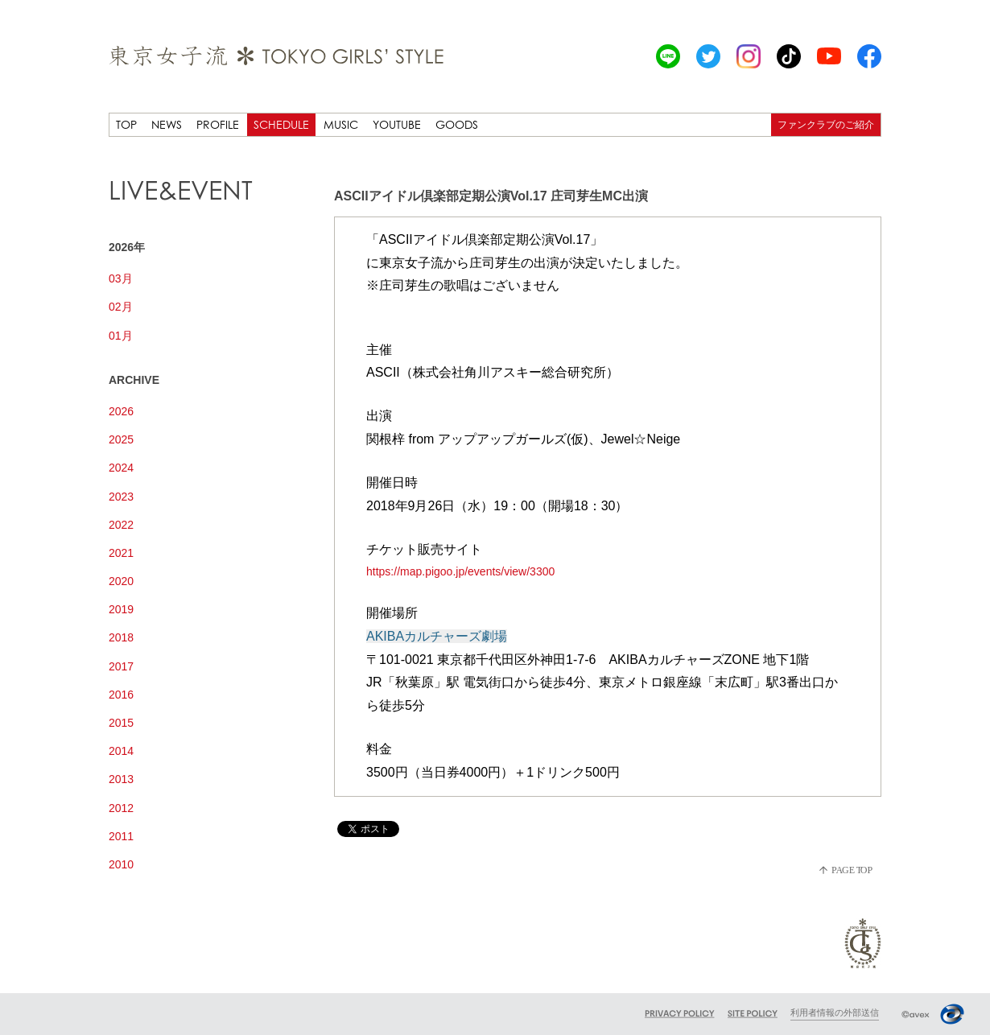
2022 (121, 524)
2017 (121, 666)
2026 (121, 411)
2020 (121, 581)
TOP (126, 124)
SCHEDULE (281, 124)
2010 (121, 864)
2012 (121, 808)
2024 (121, 467)
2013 (121, 779)
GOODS (456, 124)
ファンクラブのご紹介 (826, 124)
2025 (121, 439)
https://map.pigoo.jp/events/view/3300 (460, 571)
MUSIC (341, 124)
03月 (121, 278)
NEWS (166, 124)
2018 (121, 637)
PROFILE (217, 124)
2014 (121, 750)
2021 (121, 552)
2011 (121, 836)
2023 (121, 496)
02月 (121, 306)
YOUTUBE (397, 124)
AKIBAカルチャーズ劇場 (436, 636)
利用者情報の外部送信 (834, 1012)
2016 (121, 694)
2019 (121, 609)
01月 (121, 335)
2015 (121, 722)
